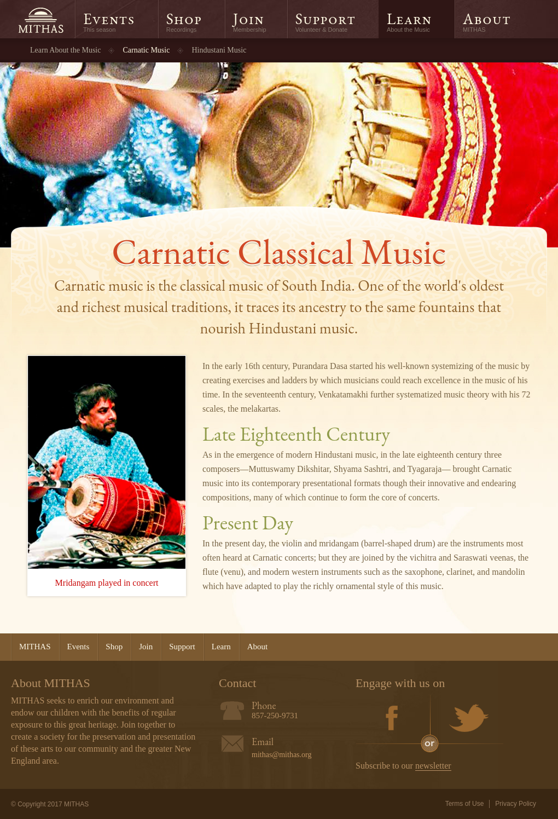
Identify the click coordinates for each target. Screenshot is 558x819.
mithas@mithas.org (281, 755)
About (487, 18)
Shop (184, 18)
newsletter (433, 765)
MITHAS (40, 20)
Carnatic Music (146, 50)
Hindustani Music (218, 50)
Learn (409, 18)
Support (325, 18)
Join (248, 18)
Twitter (466, 719)
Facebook (392, 719)
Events (109, 18)
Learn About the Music (65, 50)
